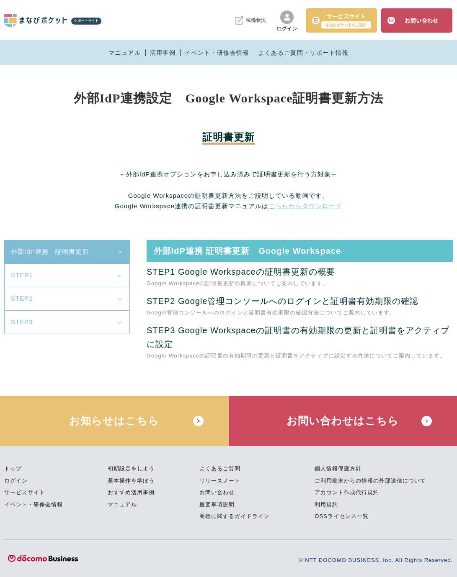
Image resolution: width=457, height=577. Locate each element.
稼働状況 (250, 20)
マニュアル (124, 52)
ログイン (16, 480)
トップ (13, 468)
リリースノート (219, 480)
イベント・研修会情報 (217, 52)
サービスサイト (24, 492)
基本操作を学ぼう (131, 480)
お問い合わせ (217, 492)
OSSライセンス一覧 (341, 516)
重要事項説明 (217, 504)
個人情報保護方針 (338, 468)
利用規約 (326, 504)
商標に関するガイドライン (234, 516)
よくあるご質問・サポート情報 (303, 52)
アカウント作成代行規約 (347, 492)
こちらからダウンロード (305, 205)
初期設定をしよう (131, 468)
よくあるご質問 (219, 468)
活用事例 (163, 52)
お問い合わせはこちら (343, 420)
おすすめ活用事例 (131, 492)
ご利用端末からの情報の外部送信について (370, 480)
